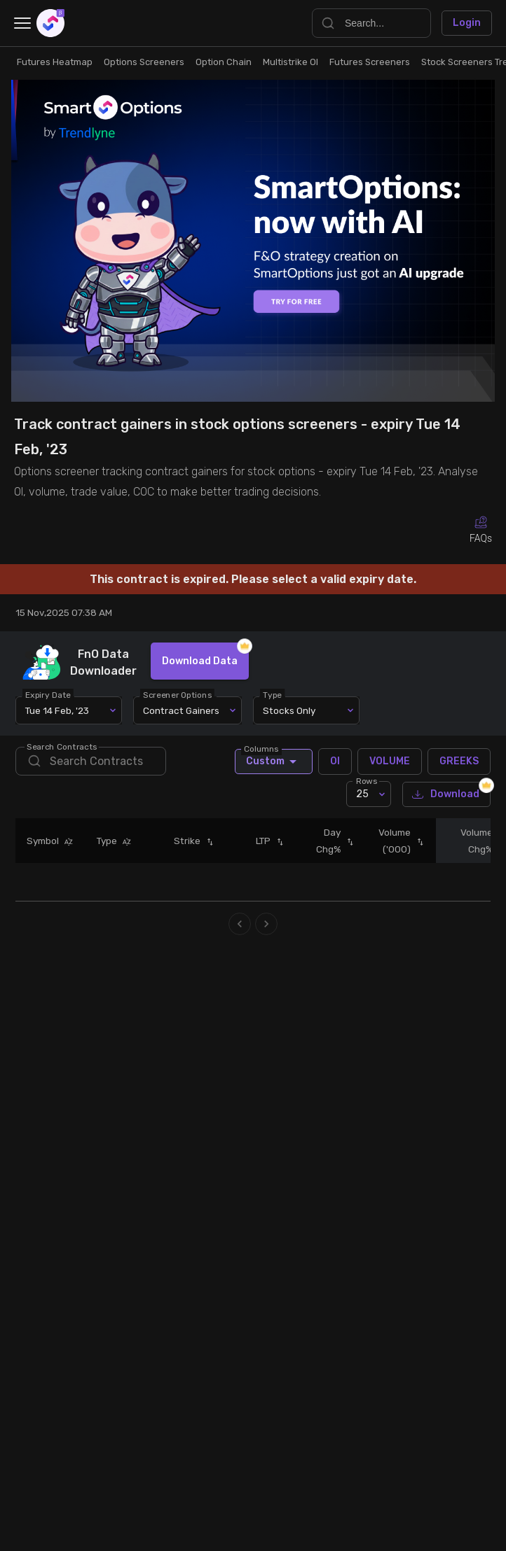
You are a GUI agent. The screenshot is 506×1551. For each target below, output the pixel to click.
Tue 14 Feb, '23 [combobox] (57, 710)
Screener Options (178, 695)
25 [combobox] (362, 794)
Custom (273, 761)
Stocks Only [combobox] (289, 710)
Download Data (200, 661)
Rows (366, 781)
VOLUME (389, 761)
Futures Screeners (369, 62)
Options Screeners (144, 62)
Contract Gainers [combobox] (181, 710)
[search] (90, 761)
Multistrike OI (290, 62)
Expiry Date (48, 695)
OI (335, 761)
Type (273, 695)
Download (446, 794)
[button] (66, 841)
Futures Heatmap (55, 62)
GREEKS (459, 761)
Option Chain (224, 62)
